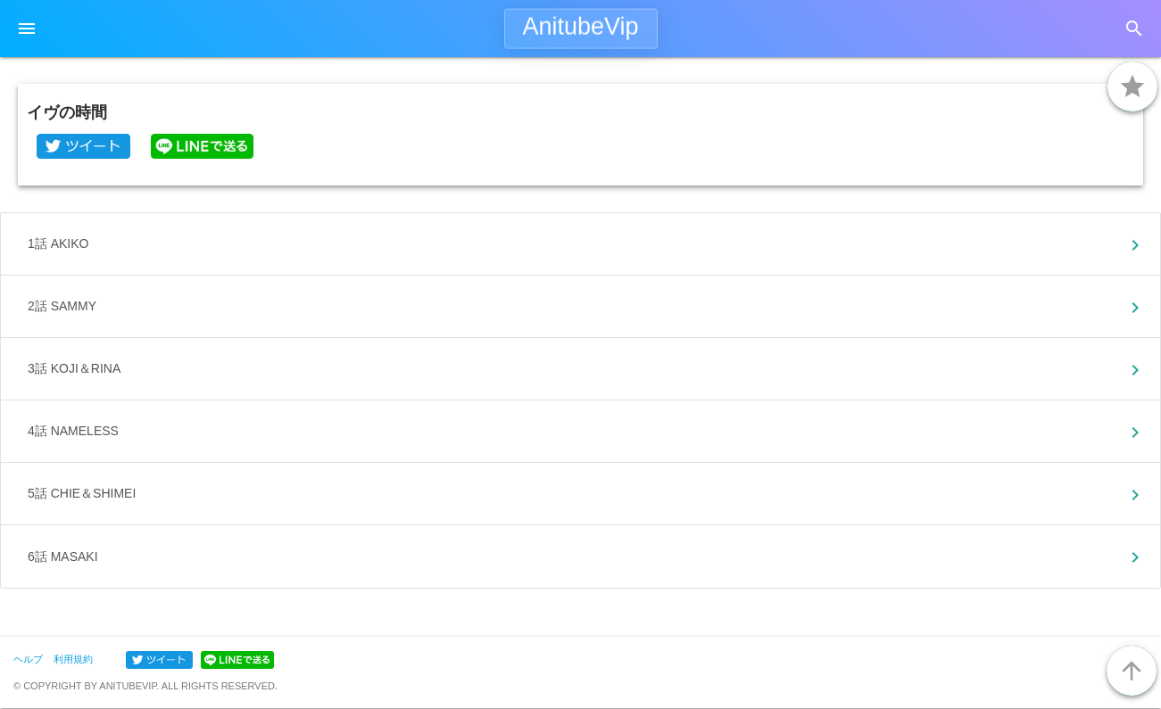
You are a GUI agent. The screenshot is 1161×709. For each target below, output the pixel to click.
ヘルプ (28, 659)
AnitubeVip (580, 26)
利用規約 (73, 659)
